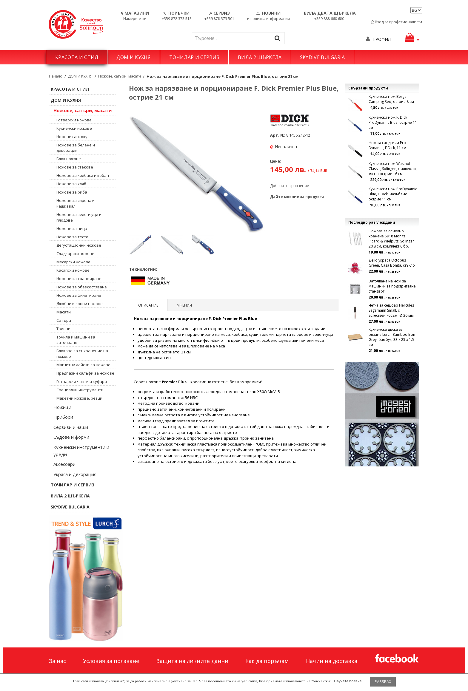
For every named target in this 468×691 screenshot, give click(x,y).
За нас (57, 660)
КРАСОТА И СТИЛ (76, 57)
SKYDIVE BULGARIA (322, 57)
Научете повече (347, 681)
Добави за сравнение (289, 185)
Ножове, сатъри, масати (119, 76)
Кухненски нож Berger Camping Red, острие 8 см (391, 99)
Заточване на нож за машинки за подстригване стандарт (392, 286)
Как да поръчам (267, 660)
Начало (55, 76)
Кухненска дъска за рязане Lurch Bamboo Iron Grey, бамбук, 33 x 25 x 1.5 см (392, 337)
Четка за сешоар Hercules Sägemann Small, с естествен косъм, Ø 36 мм (391, 310)
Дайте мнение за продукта (297, 196)
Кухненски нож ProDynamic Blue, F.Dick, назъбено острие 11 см (393, 194)
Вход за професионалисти (396, 21)
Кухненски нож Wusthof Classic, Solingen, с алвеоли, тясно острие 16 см (393, 168)
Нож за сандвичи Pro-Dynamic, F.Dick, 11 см (388, 145)
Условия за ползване (111, 660)
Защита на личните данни (192, 660)
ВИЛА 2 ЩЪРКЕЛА (259, 57)
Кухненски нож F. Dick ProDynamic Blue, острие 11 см (393, 122)
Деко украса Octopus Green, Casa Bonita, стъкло (392, 263)
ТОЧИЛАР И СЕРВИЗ (194, 57)
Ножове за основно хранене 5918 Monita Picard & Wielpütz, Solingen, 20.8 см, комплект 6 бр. (392, 238)
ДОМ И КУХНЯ (133, 57)
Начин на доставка (331, 660)
